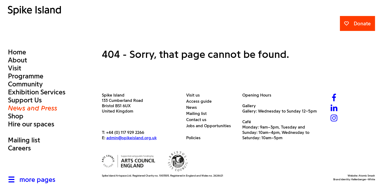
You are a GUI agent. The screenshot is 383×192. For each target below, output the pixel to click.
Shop (15, 116)
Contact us (198, 119)
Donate (357, 23)
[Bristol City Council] (178, 161)
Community (25, 84)
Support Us (25, 100)
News (193, 107)
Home (17, 52)
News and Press (32, 108)
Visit (14, 68)
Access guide (201, 101)
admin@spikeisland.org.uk (131, 137)
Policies (195, 137)
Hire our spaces (31, 124)
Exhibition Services (36, 92)
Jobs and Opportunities (210, 125)
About (17, 60)
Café (246, 121)
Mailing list (24, 140)
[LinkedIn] (334, 108)
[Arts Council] (128, 161)
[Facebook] (334, 98)
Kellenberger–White (363, 179)
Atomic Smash (367, 175)
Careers (19, 148)
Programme (25, 76)
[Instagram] (334, 118)
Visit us (195, 95)
